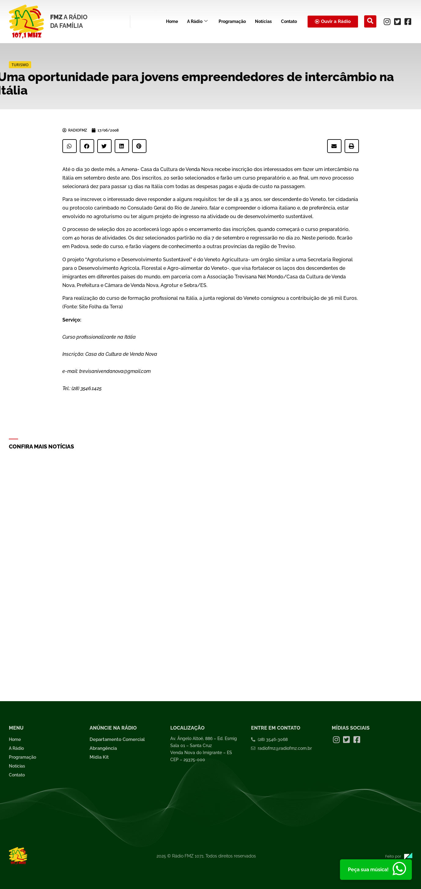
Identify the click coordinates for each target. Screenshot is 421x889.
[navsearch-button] (370, 21)
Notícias (263, 21)
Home (172, 21)
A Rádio (197, 21)
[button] (69, 146)
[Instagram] (387, 21)
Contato (289, 21)
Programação (232, 21)
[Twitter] (397, 21)
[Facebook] (407, 21)
